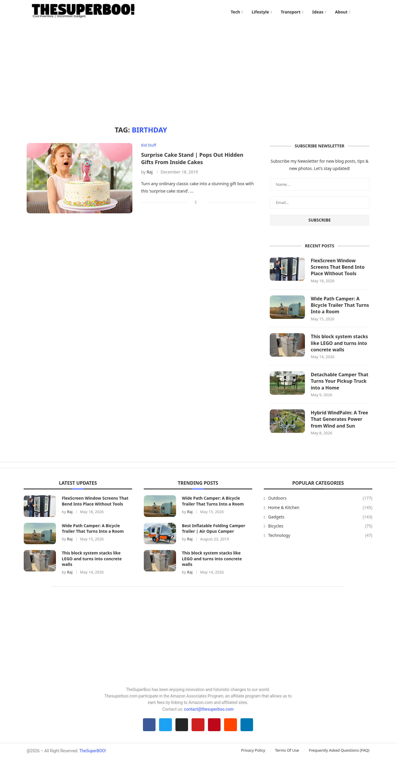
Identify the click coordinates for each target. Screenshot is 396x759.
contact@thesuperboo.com (209, 709)
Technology (320, 536)
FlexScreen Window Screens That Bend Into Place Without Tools (338, 267)
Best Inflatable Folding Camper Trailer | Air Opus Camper (213, 529)
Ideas (317, 12)
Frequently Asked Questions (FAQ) (339, 750)
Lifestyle (260, 12)
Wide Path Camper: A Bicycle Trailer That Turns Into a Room (340, 305)
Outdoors (320, 499)
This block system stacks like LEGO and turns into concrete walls (339, 343)
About (341, 12)
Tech (235, 12)
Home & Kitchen (320, 508)
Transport (291, 12)
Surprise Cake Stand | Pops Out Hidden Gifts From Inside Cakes (192, 159)
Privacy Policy (253, 750)
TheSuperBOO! (92, 751)
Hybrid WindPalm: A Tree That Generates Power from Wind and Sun (339, 420)
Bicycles (320, 527)
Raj (150, 172)
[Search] (366, 12)
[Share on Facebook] (196, 202)
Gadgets (320, 517)
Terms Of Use (287, 750)
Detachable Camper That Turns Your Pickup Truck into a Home (339, 382)
